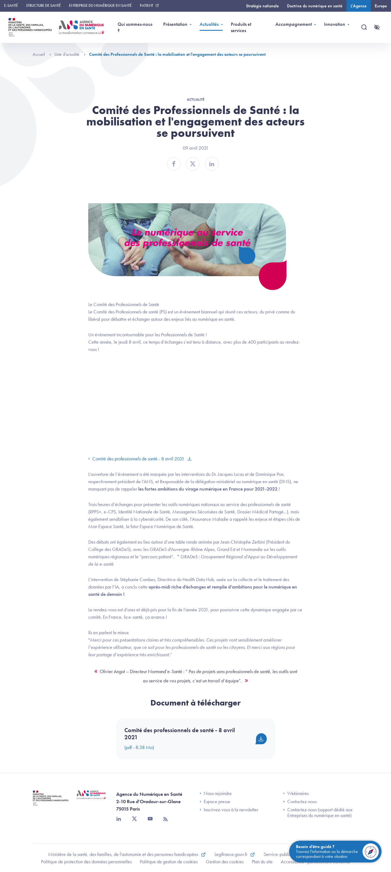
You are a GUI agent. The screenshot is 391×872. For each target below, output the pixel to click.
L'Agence (359, 6)
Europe (381, 6)
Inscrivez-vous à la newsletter (229, 810)
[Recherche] (364, 27)
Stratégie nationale (262, 6)
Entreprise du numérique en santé (100, 5)
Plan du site (262, 861)
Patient (146, 5)
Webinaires (296, 793)
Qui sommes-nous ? (135, 27)
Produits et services (241, 27)
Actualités (209, 24)
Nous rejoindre (216, 793)
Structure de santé (43, 5)
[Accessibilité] (377, 27)
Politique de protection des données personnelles (86, 861)
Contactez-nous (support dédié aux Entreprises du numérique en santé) (317, 812)
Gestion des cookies (225, 861)
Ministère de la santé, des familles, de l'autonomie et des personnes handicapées (123, 854)
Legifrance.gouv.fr (231, 854)
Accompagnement (293, 24)
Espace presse (215, 802)
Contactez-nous (300, 802)
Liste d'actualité (70, 54)
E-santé (11, 5)
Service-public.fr (280, 854)
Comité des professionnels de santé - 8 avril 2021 (136, 458)
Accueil (42, 54)
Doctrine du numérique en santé (314, 6)
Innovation (334, 24)
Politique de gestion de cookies (169, 861)
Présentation (175, 24)
